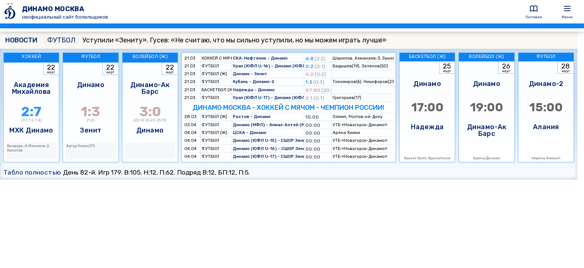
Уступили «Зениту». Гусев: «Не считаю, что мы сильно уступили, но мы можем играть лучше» (215, 40)
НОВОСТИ (21, 40)
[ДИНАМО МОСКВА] (11, 11)
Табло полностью (32, 172)
